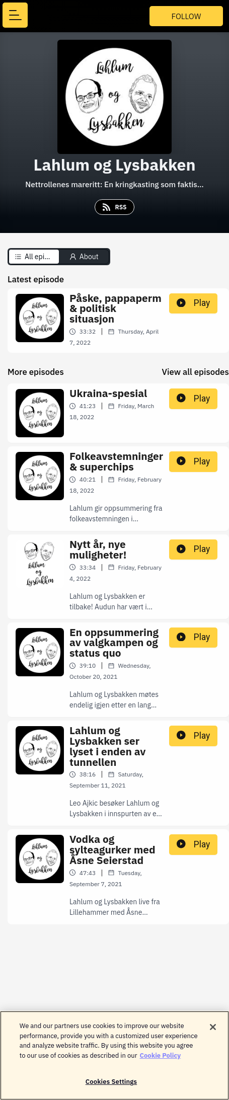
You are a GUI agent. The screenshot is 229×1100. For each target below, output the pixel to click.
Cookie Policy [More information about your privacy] (160, 1061)
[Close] (213, 1033)
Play (193, 303)
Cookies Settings (111, 1087)
